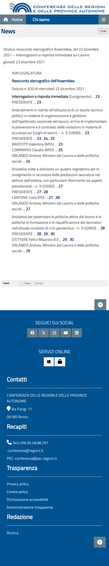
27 (60, 186)
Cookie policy (17, 492)
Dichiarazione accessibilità (27, 499)
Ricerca (12, 533)
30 (52, 234)
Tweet (6, 283)
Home (13, 19)
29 (46, 234)
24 (46, 138)
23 (97, 96)
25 (52, 138)
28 (46, 192)
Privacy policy (18, 484)
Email (27, 283)
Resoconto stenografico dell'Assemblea (43, 81)
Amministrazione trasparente (30, 507)
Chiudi (103, 31)
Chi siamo (41, 19)
